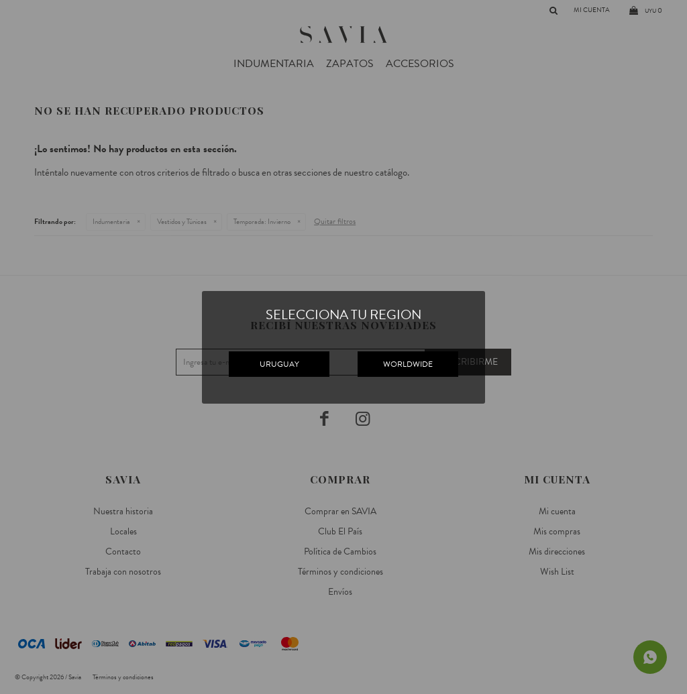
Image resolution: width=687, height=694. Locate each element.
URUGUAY (279, 364)
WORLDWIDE (408, 364)
